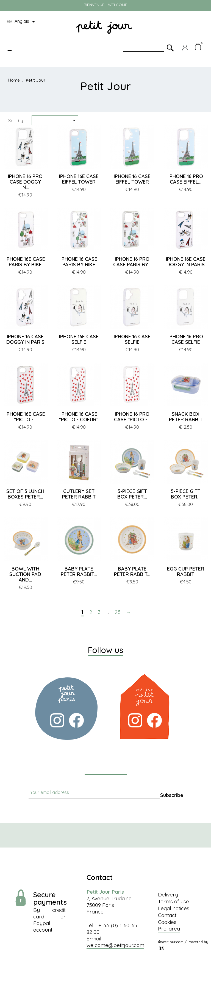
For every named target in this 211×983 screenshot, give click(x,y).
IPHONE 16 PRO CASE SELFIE (185, 339)
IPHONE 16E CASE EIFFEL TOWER (79, 179)
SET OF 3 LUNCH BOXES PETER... (25, 494)
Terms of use (173, 901)
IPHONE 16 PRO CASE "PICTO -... (132, 417)
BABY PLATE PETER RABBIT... (79, 571)
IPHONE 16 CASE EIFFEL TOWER (132, 179)
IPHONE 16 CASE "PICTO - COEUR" (78, 417)
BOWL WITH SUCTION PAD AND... (25, 574)
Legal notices (173, 908)
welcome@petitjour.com (115, 945)
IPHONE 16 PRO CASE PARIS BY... (132, 262)
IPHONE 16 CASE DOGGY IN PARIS (25, 339)
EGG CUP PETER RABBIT (185, 571)
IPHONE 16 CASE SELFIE (132, 339)
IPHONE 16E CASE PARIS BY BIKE (25, 262)
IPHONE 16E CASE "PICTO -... (25, 417)
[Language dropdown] (22, 21)
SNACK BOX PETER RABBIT (185, 417)
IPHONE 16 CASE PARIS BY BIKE (78, 262)
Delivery (168, 894)
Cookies (167, 922)
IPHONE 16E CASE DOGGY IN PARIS (186, 262)
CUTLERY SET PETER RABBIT (79, 494)
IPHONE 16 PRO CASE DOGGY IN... (25, 181)
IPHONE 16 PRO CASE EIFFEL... (185, 179)
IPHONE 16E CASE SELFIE (79, 339)
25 (118, 612)
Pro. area (169, 928)
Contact (167, 915)
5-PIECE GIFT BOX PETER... (132, 494)
